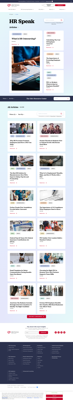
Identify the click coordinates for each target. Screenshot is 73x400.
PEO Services (11, 358)
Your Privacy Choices (33, 387)
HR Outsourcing (12, 345)
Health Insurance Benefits (57, 345)
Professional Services (41, 347)
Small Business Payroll (27, 358)
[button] (60, 5)
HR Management (26, 345)
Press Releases (40, 365)
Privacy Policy (59, 22)
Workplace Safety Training (13, 378)
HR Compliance (12, 371)
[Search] (62, 98)
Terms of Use (53, 23)
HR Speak (11, 14)
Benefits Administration (56, 347)
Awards (38, 367)
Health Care (39, 351)
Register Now (48, 1)
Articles (38, 358)
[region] (36, 395)
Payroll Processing (26, 360)
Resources (39, 356)
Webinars (39, 362)
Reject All (54, 395)
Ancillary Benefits (55, 351)
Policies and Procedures (27, 347)
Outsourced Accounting (28, 371)
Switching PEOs (11, 362)
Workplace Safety (12, 373)
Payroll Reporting (26, 364)
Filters (5, 99)
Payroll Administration (28, 356)
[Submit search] (61, 20)
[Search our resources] (54, 20)
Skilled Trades (40, 349)
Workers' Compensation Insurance (13, 375)
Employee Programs (55, 353)
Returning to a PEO (12, 364)
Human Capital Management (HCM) (14, 350)
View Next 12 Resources (35, 316)
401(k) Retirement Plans (56, 349)
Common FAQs (11, 347)
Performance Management (28, 351)
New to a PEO (11, 360)
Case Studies (39, 360)
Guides (38, 364)
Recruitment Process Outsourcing (56, 357)
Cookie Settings (23, 387)
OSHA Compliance (12, 379)
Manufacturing (40, 353)
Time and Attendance (27, 362)
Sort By (11, 99)
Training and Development (28, 349)
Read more (14, 44)
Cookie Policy (29, 397)
